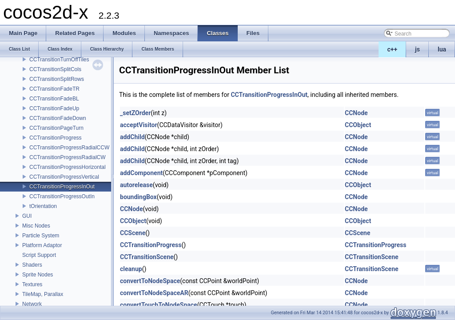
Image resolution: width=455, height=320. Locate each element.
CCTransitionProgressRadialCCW (69, 147)
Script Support (39, 255)
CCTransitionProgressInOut (62, 187)
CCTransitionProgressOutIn (62, 196)
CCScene (132, 232)
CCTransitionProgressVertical (64, 177)
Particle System (40, 235)
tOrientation (43, 206)
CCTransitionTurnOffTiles (59, 59)
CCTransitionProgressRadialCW (67, 157)
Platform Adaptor (42, 245)
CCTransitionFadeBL (54, 99)
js (417, 49)
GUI (27, 216)
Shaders (32, 265)
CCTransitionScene (147, 256)
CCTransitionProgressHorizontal (67, 167)
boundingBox (138, 196)
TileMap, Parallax (42, 294)
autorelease (136, 184)
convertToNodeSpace (150, 280)
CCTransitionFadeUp (54, 108)
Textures (32, 284)
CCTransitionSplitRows (56, 79)
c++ (392, 49)
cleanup (131, 268)
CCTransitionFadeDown (57, 118)
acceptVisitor (138, 124)
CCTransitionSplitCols (55, 69)
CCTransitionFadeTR (54, 89)
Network (32, 304)
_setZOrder (135, 112)
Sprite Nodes (37, 275)
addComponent (141, 172)
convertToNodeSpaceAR (154, 292)
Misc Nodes (36, 226)
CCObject (358, 124)
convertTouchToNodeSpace (158, 304)
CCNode (356, 112)
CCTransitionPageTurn (56, 128)
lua (442, 49)
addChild (132, 136)
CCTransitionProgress (55, 138)
